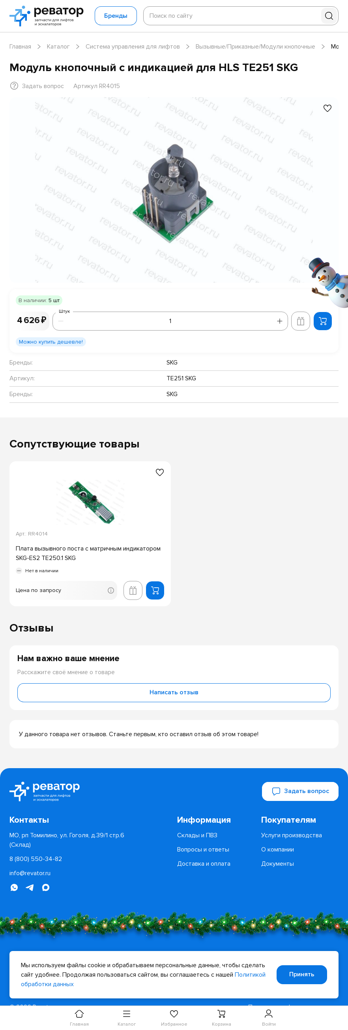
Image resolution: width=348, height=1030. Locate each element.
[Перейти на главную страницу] (48, 16)
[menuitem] (216, 820)
